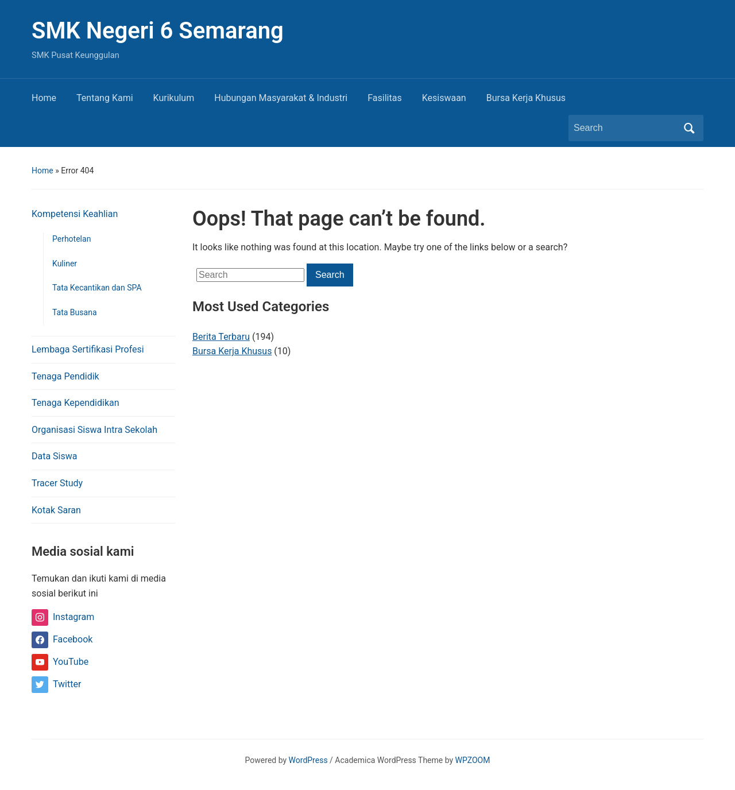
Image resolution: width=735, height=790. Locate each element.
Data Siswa (54, 456)
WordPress (308, 760)
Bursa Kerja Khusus (526, 97)
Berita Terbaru (221, 336)
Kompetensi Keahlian (75, 213)
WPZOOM (472, 760)
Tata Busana (74, 312)
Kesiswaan (444, 97)
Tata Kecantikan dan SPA (97, 287)
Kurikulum (174, 97)
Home (44, 97)
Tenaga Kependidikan (75, 402)
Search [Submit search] (689, 128)
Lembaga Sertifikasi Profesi (88, 349)
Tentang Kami (104, 97)
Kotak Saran (56, 510)
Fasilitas (384, 97)
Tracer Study (57, 483)
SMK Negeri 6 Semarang (158, 30)
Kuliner (64, 263)
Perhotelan (71, 238)
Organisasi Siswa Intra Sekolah (94, 429)
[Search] (625, 128)
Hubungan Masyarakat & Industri (280, 97)
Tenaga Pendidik (65, 376)
